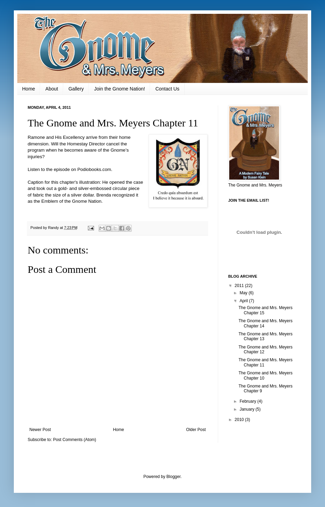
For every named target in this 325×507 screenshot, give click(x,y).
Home (28, 89)
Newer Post (40, 429)
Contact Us (167, 89)
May (244, 292)
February (248, 401)
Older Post (196, 429)
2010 (240, 419)
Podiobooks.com (94, 169)
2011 (240, 285)
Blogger (173, 476)
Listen (34, 169)
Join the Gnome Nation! (119, 89)
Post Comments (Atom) (74, 439)
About (51, 89)
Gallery (76, 89)
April (244, 300)
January (248, 409)
